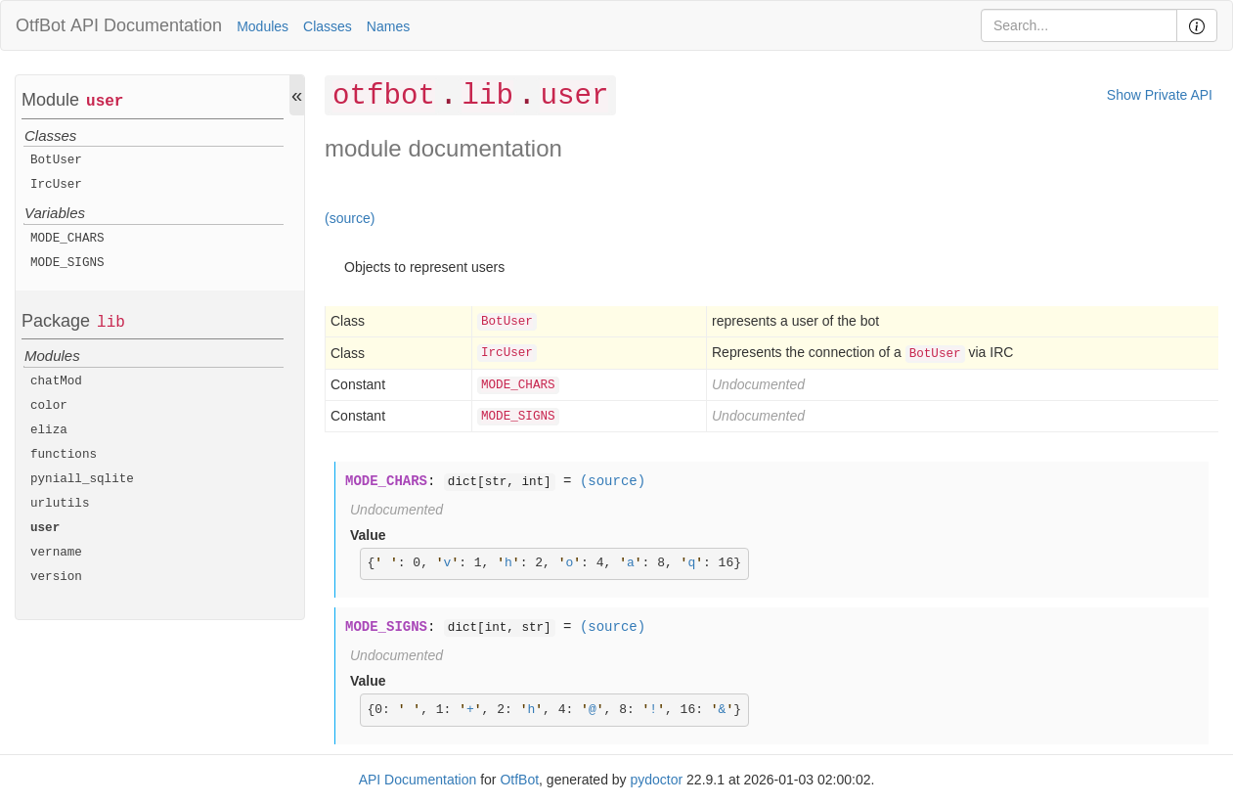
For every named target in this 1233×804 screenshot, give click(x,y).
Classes (327, 26)
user (104, 102)
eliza (48, 430)
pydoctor (656, 779)
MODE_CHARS (67, 239)
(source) (349, 218)
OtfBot (41, 25)
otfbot (383, 96)
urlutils (59, 504)
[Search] (1079, 25)
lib (111, 323)
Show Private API (1159, 95)
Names (388, 26)
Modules (262, 26)
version (56, 577)
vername (56, 552)
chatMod (56, 381)
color (48, 406)
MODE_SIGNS (67, 263)
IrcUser (56, 185)
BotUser (56, 160)
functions (63, 455)
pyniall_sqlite (82, 479)
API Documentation (146, 25)
